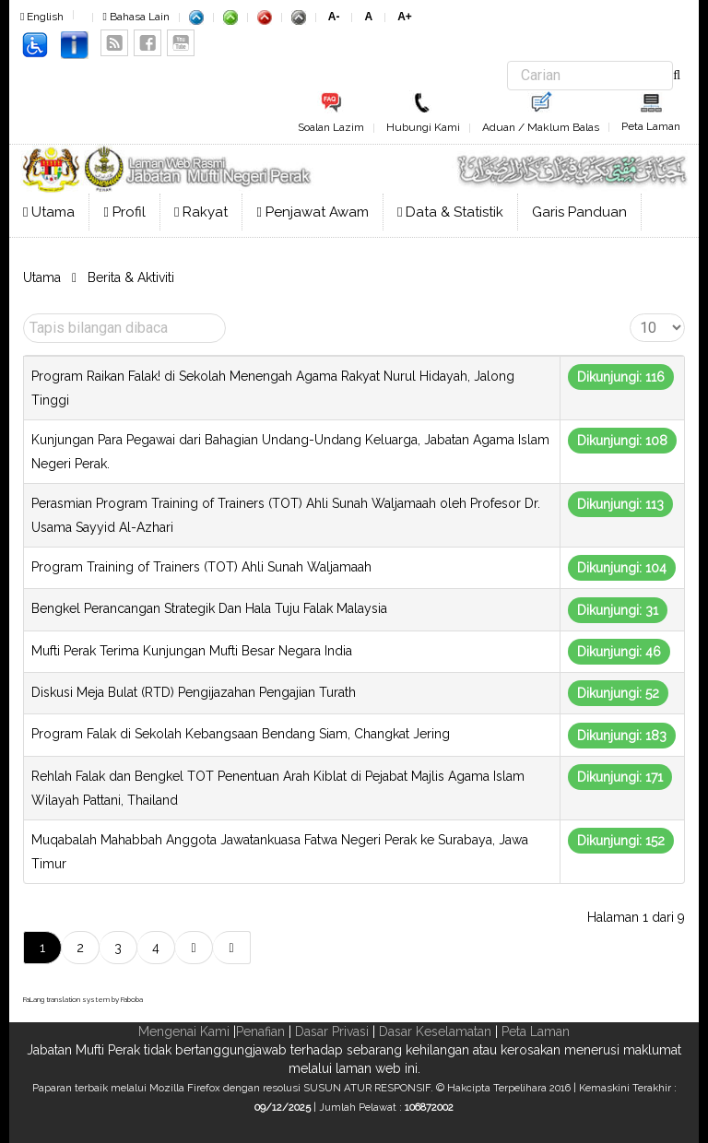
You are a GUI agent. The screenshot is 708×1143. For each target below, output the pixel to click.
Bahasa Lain (135, 16)
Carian (507, 61)
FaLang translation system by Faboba (83, 999)
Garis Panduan (579, 212)
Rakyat (201, 212)
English (42, 16)
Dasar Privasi (332, 1031)
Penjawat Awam (312, 212)
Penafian (260, 1031)
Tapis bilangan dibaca (23, 313)
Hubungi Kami (423, 127)
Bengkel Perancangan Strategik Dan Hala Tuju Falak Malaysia (209, 608)
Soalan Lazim (331, 127)
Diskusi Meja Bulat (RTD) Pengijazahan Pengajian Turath (193, 692)
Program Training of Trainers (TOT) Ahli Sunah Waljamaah (201, 567)
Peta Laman (650, 126)
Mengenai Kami (184, 1031)
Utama (49, 212)
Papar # (630, 313)
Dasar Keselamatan (435, 1031)
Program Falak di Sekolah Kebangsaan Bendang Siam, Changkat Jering (240, 733)
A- (334, 16)
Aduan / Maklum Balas (540, 127)
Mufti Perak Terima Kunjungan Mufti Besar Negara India (191, 650)
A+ (404, 16)
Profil (124, 212)
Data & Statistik (450, 212)
